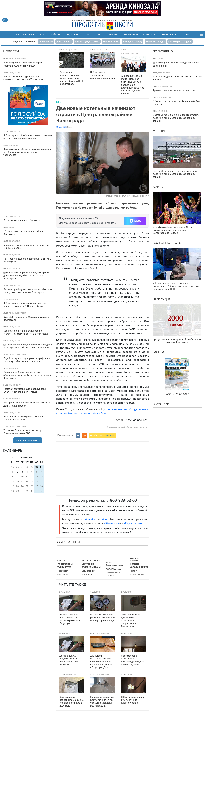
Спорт (87, 34)
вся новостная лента (28, 440)
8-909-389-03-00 (121, 500)
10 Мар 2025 (61, 127)
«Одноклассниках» (135, 523)
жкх (130, 427)
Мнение (160, 131)
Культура (112, 34)
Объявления (168, 34)
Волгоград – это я (169, 243)
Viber (104, 519)
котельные (141, 427)
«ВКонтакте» (111, 523)
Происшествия (24, 34)
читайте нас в (102, 435)
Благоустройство (50, 34)
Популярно (163, 51)
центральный (116, 427)
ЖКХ (99, 34)
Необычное (131, 34)
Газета (186, 34)
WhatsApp (91, 519)
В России (161, 404)
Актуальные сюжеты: (24, 41)
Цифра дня (162, 299)
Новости (11, 51)
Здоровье (72, 34)
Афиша (158, 186)
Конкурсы (149, 34)
